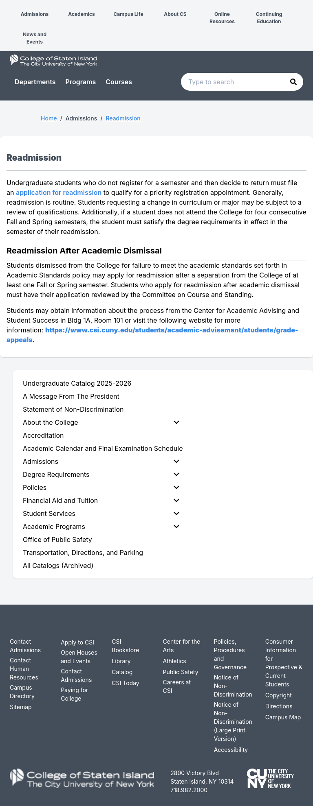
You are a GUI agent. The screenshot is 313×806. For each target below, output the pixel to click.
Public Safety (180, 671)
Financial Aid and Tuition (101, 500)
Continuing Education (269, 17)
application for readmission (58, 192)
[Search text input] (242, 82)
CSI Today (125, 682)
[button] (6, 7)
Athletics (174, 660)
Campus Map (283, 717)
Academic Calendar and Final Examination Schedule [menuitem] (103, 448)
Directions (279, 706)
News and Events (34, 38)
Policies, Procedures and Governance (230, 654)
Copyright (278, 695)
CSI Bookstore (125, 645)
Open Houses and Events (79, 656)
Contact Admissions (25, 645)
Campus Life (128, 14)
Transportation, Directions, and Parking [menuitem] (83, 552)
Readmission (123, 118)
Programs (81, 82)
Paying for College (74, 694)
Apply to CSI (77, 642)
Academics (81, 14)
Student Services (101, 513)
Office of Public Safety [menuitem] (57, 539)
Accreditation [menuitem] (43, 435)
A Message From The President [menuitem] (71, 396)
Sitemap (21, 706)
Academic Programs (101, 526)
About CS (175, 14)
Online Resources (222, 17)
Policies (101, 487)
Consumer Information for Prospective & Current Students (283, 663)
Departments (35, 82)
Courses (119, 82)
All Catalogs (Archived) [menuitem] (58, 565)
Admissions (35, 14)
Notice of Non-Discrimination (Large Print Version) (233, 721)
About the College (101, 422)
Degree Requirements (101, 474)
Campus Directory (22, 691)
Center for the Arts (182, 645)
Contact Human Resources (24, 669)
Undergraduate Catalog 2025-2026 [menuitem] (77, 383)
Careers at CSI (177, 686)
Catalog (122, 671)
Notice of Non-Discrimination (233, 686)
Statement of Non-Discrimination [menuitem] (73, 409)
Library (121, 660)
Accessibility (231, 749)
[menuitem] (103, 422)
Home (49, 118)
